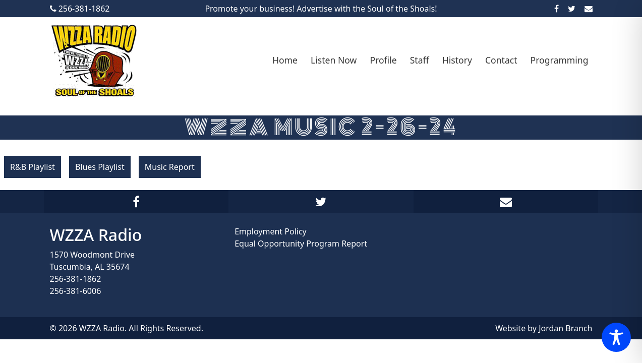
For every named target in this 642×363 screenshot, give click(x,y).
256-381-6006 (75, 290)
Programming (560, 60)
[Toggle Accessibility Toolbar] (616, 337)
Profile (383, 60)
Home (285, 60)
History (457, 60)
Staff (419, 60)
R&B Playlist (32, 166)
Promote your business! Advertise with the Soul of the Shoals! (321, 8)
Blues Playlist (100, 166)
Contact (501, 60)
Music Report (170, 166)
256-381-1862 (75, 278)
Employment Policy (271, 231)
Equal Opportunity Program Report (301, 243)
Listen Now (334, 60)
